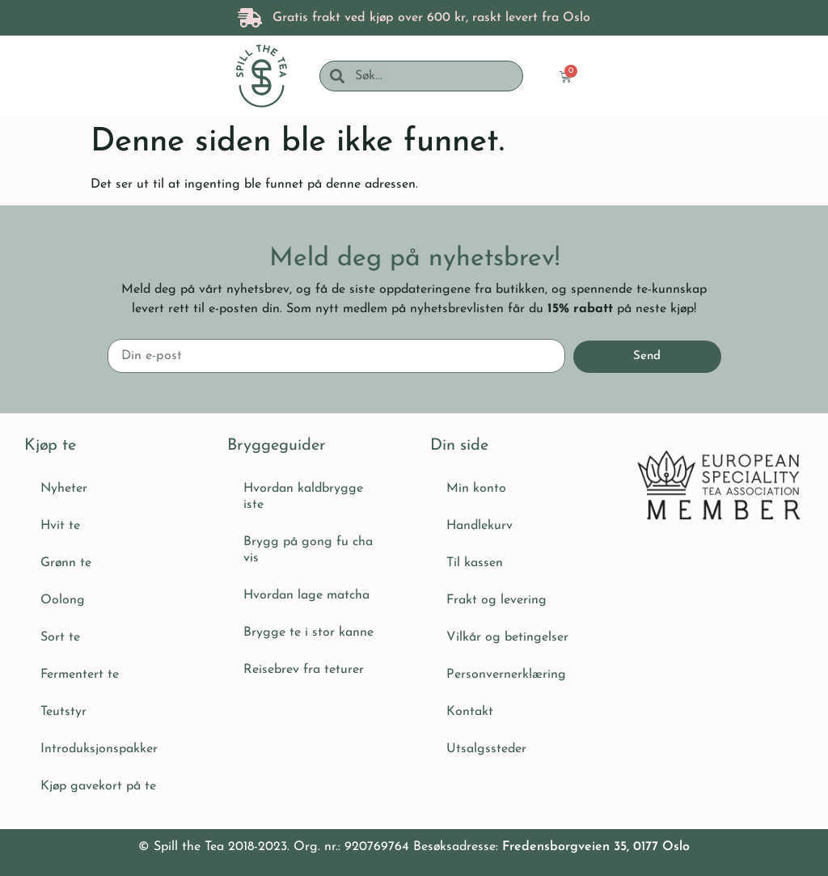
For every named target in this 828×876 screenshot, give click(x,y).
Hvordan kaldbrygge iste (303, 496)
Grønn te (65, 562)
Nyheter (63, 488)
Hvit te (60, 525)
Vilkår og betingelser (507, 637)
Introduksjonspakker (99, 749)
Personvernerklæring (506, 674)
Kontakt (469, 711)
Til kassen (474, 562)
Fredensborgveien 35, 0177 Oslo (596, 846)
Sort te (60, 637)
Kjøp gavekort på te (98, 786)
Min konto (476, 488)
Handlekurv (479, 525)
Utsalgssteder (486, 749)
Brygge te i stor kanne (308, 632)
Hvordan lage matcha (306, 595)
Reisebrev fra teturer (303, 669)
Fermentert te (79, 674)
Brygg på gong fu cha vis (308, 550)
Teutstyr (63, 711)
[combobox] (433, 76)
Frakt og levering (496, 600)
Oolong (62, 600)
